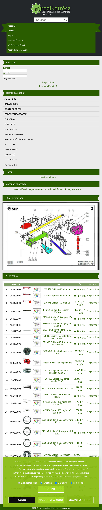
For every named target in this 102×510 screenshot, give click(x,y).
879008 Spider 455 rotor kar (57, 295)
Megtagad (22, 500)
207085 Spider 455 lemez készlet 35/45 (57, 380)
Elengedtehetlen (27, 483)
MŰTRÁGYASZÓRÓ (14, 134)
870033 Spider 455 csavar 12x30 (57, 388)
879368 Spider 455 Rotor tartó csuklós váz (57, 343)
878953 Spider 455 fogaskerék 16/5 (57, 352)
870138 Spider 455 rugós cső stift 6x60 (57, 411)
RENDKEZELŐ (11, 149)
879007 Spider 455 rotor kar (57, 289)
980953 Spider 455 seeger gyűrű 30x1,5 (57, 444)
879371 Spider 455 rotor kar (57, 303)
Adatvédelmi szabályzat (17, 50)
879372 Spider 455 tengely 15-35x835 (57, 331)
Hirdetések (77, 483)
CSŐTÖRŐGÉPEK (13, 109)
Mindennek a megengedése (80, 500)
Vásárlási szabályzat (16, 45)
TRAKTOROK (11, 160)
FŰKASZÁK (10, 119)
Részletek (51, 489)
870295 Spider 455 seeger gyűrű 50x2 (57, 432)
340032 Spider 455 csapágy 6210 (57, 456)
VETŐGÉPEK (11, 165)
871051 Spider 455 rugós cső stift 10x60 (57, 403)
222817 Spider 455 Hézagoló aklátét (57, 395)
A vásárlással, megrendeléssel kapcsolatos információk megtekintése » (47, 189)
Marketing (61, 483)
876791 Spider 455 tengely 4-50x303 (57, 311)
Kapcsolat (12, 35)
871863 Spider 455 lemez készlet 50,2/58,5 (57, 371)
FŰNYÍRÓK (10, 124)
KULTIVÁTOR (11, 129)
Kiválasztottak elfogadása (51, 500)
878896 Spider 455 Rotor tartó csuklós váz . (57, 337)
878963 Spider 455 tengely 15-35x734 (57, 318)
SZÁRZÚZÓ (10, 154)
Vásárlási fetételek (15, 40)
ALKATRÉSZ (10, 99)
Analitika (46, 483)
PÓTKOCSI (10, 144)
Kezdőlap (12, 26)
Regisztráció (93, 289)
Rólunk (11, 31)
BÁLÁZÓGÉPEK (12, 104)
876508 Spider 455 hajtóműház (57, 363)
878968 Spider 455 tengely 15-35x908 (57, 324)
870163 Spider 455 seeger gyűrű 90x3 (57, 421)
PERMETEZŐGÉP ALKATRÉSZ (19, 139)
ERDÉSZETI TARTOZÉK (16, 114)
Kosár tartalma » (48, 177)
